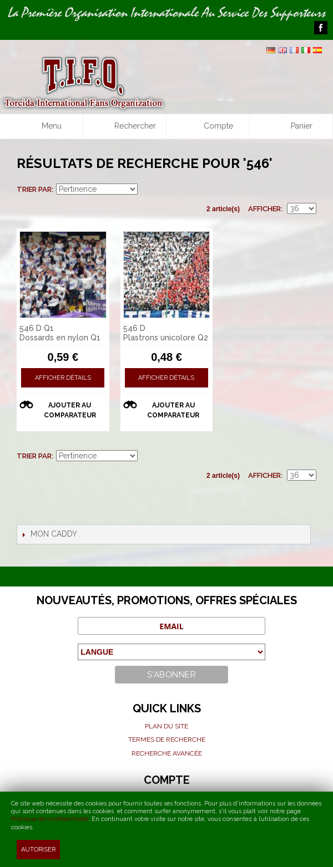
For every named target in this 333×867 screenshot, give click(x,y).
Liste (308, 189)
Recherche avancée (167, 753)
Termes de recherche (166, 739)
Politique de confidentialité (49, 819)
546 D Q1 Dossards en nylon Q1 (59, 333)
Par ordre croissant (147, 189)
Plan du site (166, 726)
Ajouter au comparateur (70, 410)
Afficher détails (63, 377)
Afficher (264, 209)
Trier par (34, 189)
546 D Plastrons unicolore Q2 (165, 333)
